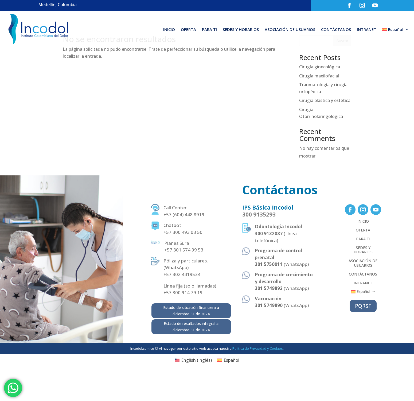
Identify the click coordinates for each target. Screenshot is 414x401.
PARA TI (209, 29)
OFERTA (188, 29)
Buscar (342, 68)
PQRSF (363, 333)
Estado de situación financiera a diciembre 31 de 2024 (191, 338)
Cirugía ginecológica (319, 94)
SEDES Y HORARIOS (241, 29)
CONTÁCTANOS (336, 29)
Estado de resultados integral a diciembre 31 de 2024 (191, 354)
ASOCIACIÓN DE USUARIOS (290, 29)
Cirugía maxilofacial (319, 104)
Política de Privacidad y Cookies (257, 376)
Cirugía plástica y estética (324, 128)
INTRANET (366, 29)
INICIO (169, 29)
